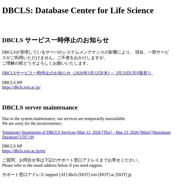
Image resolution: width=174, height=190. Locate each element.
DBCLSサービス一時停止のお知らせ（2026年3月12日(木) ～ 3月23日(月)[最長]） (77, 73)
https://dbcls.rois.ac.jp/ (21, 87)
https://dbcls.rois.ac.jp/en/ (24, 151)
